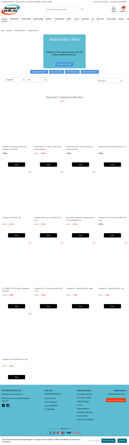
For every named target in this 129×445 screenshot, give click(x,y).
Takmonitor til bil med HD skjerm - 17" (112, 147)
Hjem (2, 30)
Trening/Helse (59, 19)
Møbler (69, 19)
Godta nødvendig (108, 440)
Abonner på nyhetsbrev (115, 400)
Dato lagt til (101, 81)
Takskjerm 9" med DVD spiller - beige (79, 288)
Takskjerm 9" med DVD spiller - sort (111, 288)
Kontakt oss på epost (101, 2)
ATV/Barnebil (14, 19)
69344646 (51, 409)
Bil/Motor (49, 19)
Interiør (76, 19)
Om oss (79, 405)
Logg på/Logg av (83, 401)
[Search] (64, 9)
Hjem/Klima (85, 19)
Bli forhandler (82, 416)
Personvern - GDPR (84, 398)
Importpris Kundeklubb (118, 2)
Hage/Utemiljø (38, 19)
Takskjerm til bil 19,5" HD (11, 217)
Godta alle (122, 440)
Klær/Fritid (100, 19)
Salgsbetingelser (83, 408)
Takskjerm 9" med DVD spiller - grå (14, 359)
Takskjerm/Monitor (32, 30)
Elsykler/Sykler (26, 19)
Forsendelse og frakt (84, 394)
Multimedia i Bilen (19, 30)
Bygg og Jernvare (5, 20)
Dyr (93, 19)
